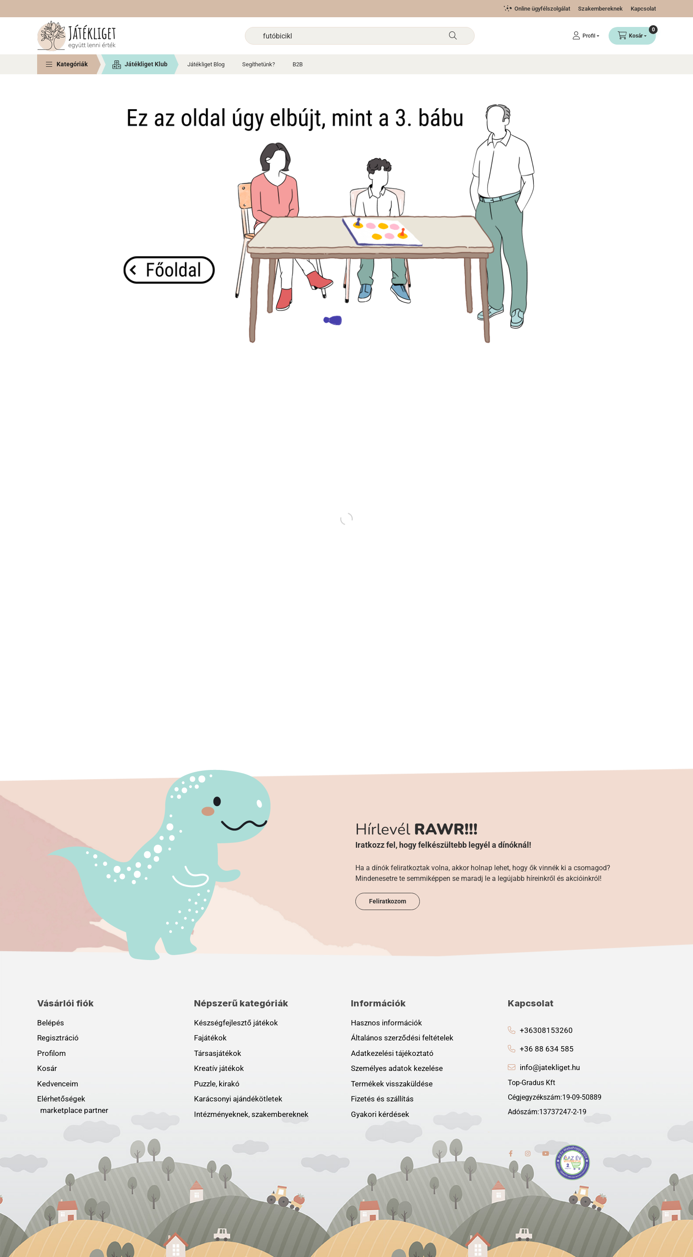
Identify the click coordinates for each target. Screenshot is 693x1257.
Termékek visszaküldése (392, 1083)
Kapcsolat (643, 8)
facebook (510, 1153)
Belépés (50, 1022)
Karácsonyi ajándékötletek (238, 1098)
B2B (298, 64)
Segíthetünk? (258, 64)
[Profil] (586, 36)
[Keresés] (453, 35)
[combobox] (360, 36)
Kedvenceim (57, 1083)
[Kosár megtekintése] (632, 36)
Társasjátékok (217, 1053)
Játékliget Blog (206, 64)
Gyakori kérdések (380, 1114)
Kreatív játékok (219, 1068)
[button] (66, 64)
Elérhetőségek (61, 1098)
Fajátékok (210, 1037)
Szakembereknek (600, 8)
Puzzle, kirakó (217, 1083)
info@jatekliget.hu (550, 1067)
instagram (528, 1153)
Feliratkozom (387, 901)
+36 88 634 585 (547, 1048)
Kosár (47, 1068)
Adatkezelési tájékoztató (392, 1053)
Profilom (51, 1053)
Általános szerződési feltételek (402, 1037)
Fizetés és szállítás (382, 1098)
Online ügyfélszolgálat (542, 8)
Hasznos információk (386, 1022)
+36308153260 (546, 1030)
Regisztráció (58, 1037)
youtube (546, 1153)
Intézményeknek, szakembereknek (251, 1114)
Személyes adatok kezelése (397, 1068)
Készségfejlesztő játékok (236, 1022)
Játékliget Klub (146, 64)
